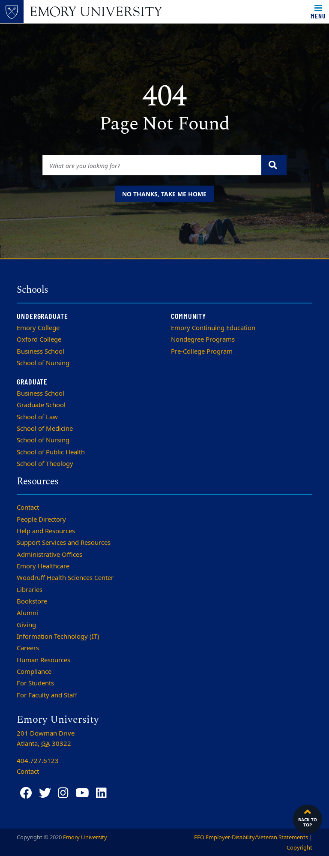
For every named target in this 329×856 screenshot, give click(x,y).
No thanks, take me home (164, 194)
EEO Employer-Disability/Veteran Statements (251, 837)
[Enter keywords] (152, 165)
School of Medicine (45, 428)
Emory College (38, 328)
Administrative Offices (49, 554)
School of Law (37, 417)
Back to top (307, 817)
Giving (26, 625)
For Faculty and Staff (47, 695)
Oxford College (39, 339)
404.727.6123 (38, 761)
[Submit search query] (274, 165)
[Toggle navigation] (318, 11)
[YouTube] (82, 793)
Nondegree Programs (203, 339)
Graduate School (41, 405)
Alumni (27, 613)
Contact (28, 507)
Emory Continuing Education (213, 328)
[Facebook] (26, 793)
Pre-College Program (202, 351)
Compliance (34, 671)
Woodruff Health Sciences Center (65, 578)
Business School (40, 351)
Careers (28, 648)
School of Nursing (43, 363)
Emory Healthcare (43, 566)
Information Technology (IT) (58, 636)
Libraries (29, 590)
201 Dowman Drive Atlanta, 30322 (46, 738)
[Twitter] (45, 793)
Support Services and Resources (64, 542)
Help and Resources (46, 531)
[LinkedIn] (101, 793)
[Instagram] (63, 793)
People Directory (41, 519)
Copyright (299, 848)
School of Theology (45, 464)
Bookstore (32, 601)
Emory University (85, 837)
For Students (35, 683)
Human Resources (43, 660)
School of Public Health (51, 452)
